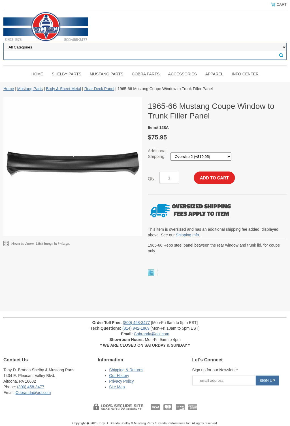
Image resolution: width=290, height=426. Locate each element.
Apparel (214, 74)
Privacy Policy (121, 381)
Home (37, 74)
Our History (119, 375)
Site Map (117, 387)
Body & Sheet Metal (63, 88)
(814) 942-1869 (136, 328)
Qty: (152, 178)
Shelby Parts (66, 74)
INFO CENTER (245, 74)
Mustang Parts (106, 74)
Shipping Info (187, 235)
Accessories (182, 74)
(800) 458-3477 (136, 322)
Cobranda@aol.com (151, 334)
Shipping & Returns (126, 370)
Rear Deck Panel (99, 88)
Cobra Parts (145, 74)
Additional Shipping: (157, 153)
